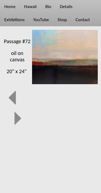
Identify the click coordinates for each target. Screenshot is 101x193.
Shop (62, 20)
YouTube (41, 20)
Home (10, 6)
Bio (48, 6)
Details (66, 6)
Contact (82, 20)
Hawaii (30, 6)
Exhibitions (14, 20)
